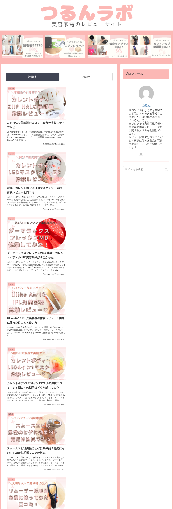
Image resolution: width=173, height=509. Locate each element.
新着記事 (32, 77)
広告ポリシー (95, 499)
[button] (166, 169)
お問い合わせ (54, 499)
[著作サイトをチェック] (141, 154)
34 (67, 415)
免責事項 (109, 499)
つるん (146, 105)
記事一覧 (120, 499)
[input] (146, 169)
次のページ (59, 404)
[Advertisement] (59, 456)
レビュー (86, 77)
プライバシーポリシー (74, 499)
